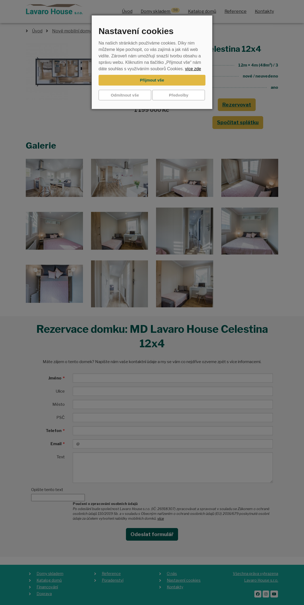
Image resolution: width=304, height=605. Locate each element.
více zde (193, 69)
